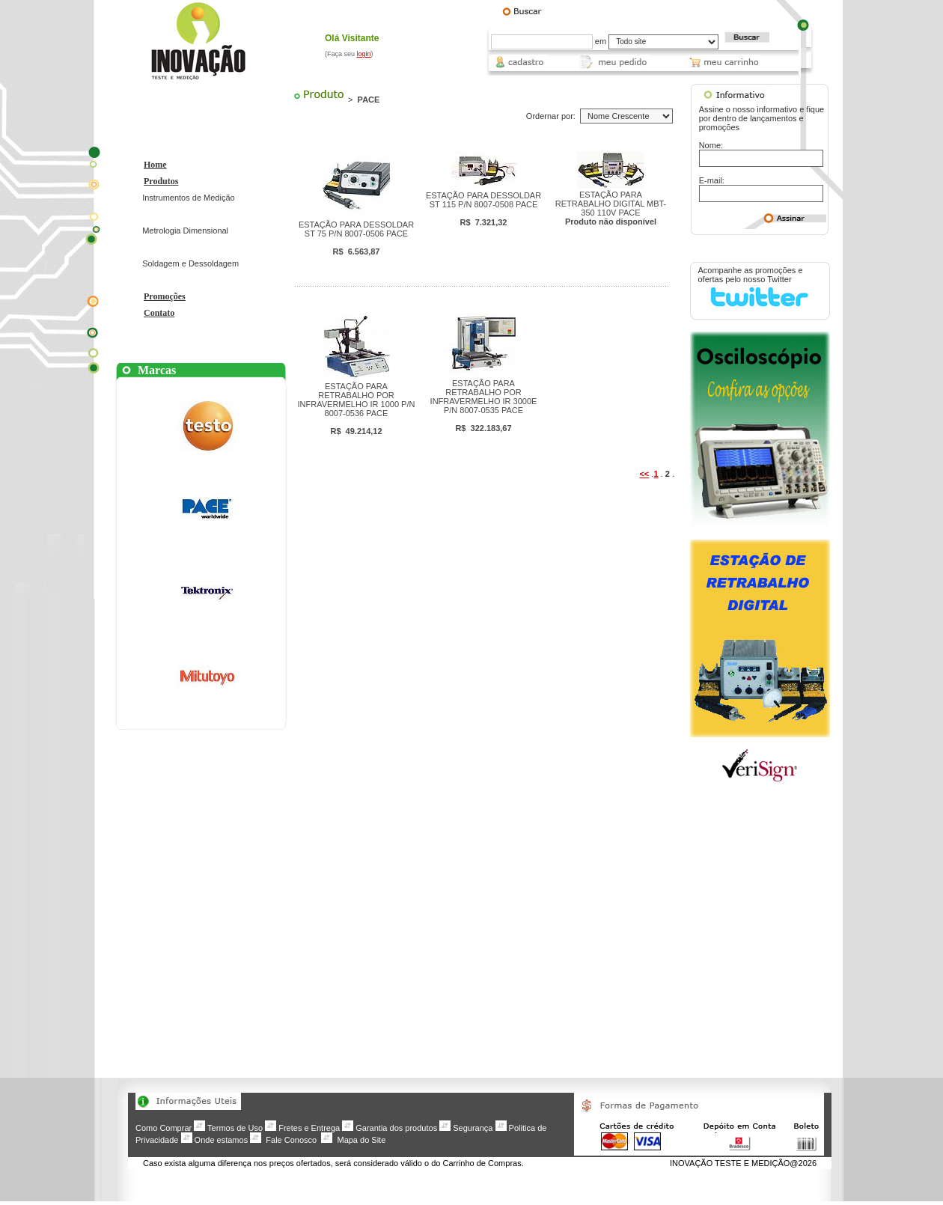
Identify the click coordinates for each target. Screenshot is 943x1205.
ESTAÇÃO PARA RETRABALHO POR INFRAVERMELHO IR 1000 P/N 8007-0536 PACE (356, 409)
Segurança (472, 1127)
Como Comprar (163, 1127)
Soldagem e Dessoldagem (190, 263)
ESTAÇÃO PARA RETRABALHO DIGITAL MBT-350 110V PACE (611, 208)
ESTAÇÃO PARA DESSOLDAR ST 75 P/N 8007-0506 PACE (356, 238)
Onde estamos (221, 1139)
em (600, 41)
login (364, 54)
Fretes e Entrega (309, 1127)
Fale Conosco (291, 1139)
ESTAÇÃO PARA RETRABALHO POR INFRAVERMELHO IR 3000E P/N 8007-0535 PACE (483, 406)
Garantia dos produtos (396, 1127)
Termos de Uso (235, 1127)
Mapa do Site (361, 1139)
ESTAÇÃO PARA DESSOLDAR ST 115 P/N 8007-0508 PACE (483, 209)
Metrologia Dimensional (185, 230)
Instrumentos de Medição (188, 197)
